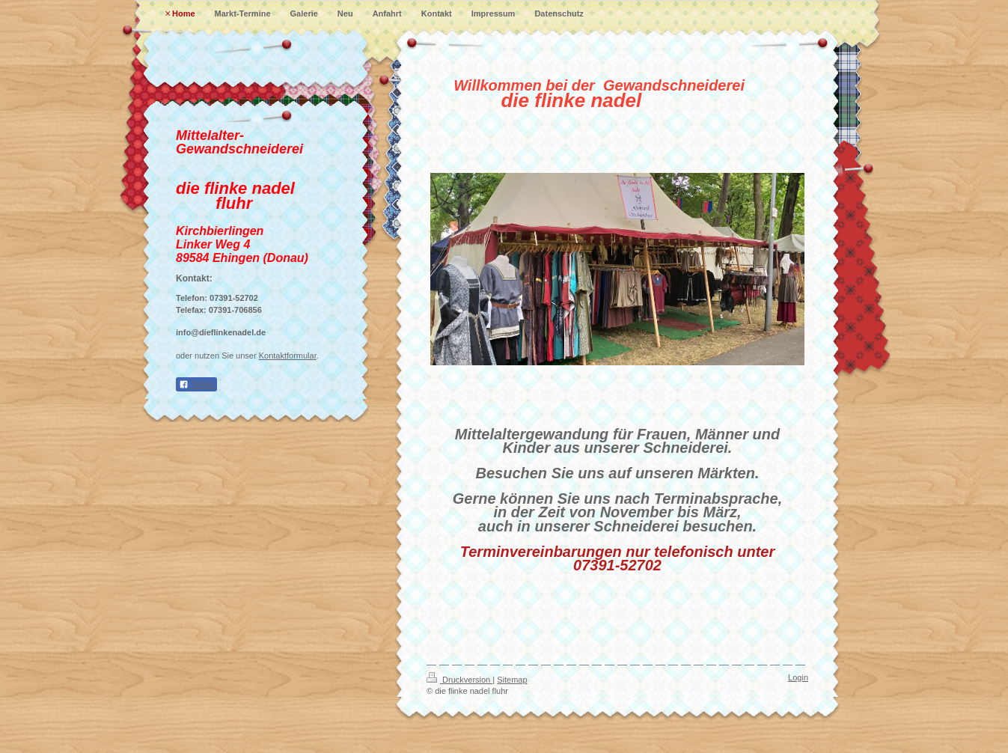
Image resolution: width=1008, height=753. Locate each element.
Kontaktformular (288, 355)
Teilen (196, 384)
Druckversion (459, 679)
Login (798, 677)
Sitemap (512, 679)
